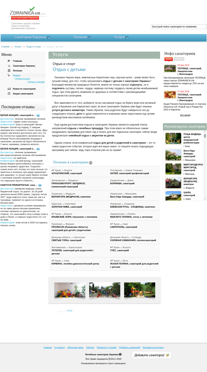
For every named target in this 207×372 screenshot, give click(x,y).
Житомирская (59, 247)
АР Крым (56, 170)
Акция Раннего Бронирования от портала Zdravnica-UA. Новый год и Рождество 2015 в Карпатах (185, 107)
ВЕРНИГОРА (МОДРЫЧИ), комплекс (71, 196)
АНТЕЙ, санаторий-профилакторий (129, 173)
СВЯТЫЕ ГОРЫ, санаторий (66, 240)
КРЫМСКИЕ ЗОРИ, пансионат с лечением (74, 217)
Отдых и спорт (33, 46)
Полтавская (116, 170)
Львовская (57, 193)
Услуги (18, 46)
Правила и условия (106, 347)
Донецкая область (61, 237)
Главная (5, 46)
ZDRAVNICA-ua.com (31, 13)
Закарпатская (117, 180)
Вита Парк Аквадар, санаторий (127, 196)
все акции (185, 115)
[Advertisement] (133, 14)
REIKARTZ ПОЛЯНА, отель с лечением (131, 217)
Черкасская (116, 193)
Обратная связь (75, 347)
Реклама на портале (153, 347)
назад (69, 310)
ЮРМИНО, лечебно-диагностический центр (75, 263)
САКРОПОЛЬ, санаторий (123, 227)
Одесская (56, 204)
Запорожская (58, 180)
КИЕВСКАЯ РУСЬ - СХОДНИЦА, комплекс (132, 207)
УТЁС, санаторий (119, 250)
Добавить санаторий (129, 347)
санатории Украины (108, 354)
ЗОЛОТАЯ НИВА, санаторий (67, 207)
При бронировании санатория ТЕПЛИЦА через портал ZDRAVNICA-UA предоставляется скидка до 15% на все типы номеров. (185, 81)
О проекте (59, 347)
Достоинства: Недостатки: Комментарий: (24, 166)
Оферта (90, 347)
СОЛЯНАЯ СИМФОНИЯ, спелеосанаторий (133, 240)
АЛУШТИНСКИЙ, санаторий (67, 173)
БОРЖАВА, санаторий (122, 183)
